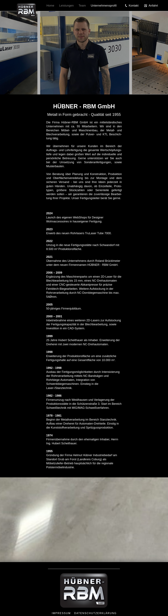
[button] (131, 5)
